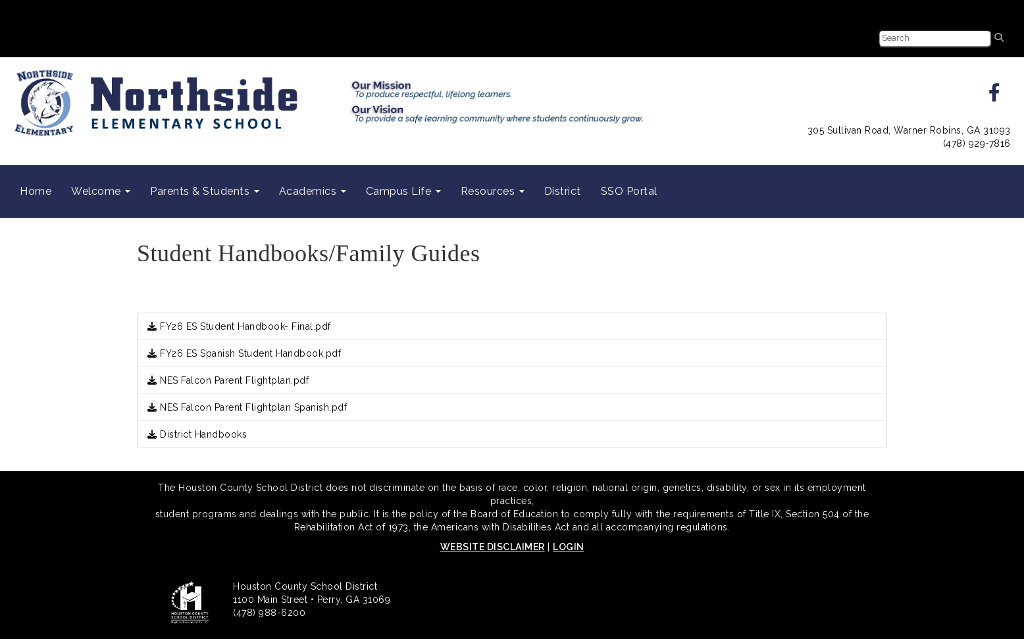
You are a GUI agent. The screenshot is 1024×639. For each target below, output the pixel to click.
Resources (493, 191)
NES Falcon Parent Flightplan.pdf (228, 380)
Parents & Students (204, 191)
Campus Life (403, 191)
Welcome (100, 191)
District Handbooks (197, 434)
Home (35, 191)
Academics (312, 191)
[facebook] (995, 96)
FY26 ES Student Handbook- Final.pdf (239, 326)
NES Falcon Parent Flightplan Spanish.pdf (247, 407)
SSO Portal (629, 191)
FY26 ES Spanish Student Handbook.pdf (244, 353)
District (562, 191)
